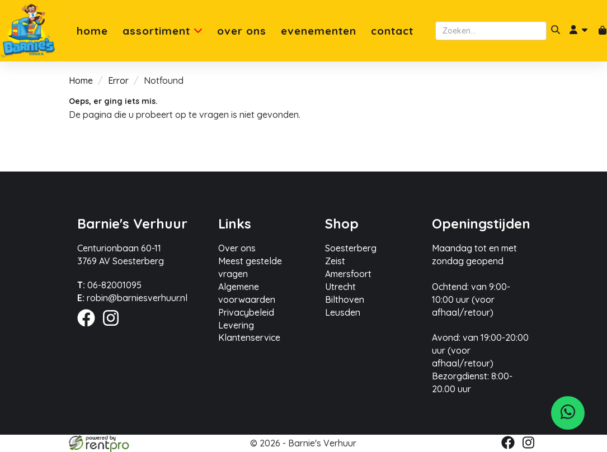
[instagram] (114, 328)
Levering (236, 325)
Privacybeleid (246, 312)
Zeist (335, 261)
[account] (579, 31)
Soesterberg (351, 248)
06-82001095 (109, 285)
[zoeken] (555, 30)
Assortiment (163, 31)
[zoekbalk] (491, 30)
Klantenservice (249, 337)
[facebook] (89, 328)
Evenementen (318, 31)
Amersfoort (348, 273)
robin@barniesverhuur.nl (132, 297)
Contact (392, 31)
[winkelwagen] (602, 31)
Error (118, 80)
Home (92, 31)
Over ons (241, 31)
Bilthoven (344, 299)
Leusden (342, 312)
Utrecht (340, 286)
